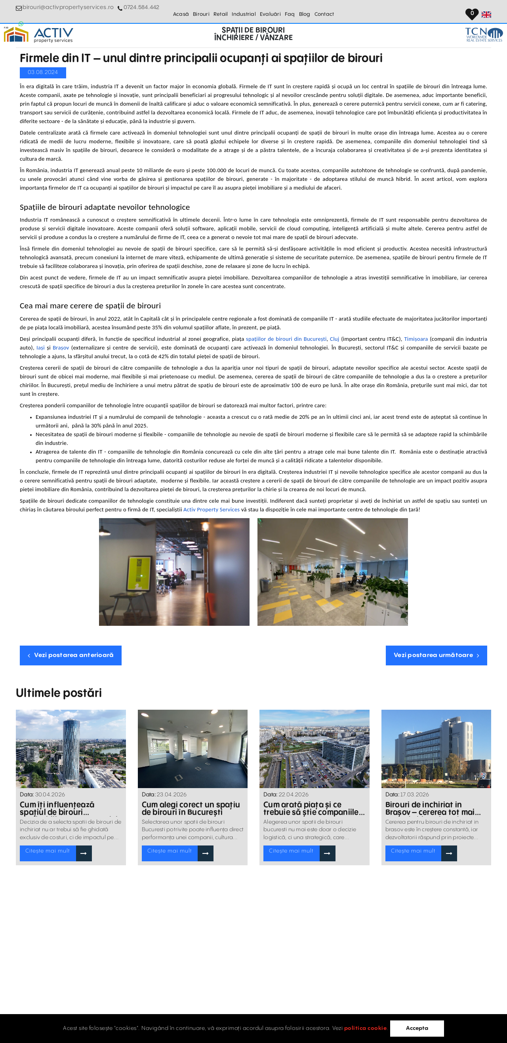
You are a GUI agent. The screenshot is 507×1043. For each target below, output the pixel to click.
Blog (305, 12)
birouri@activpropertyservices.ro (63, 12)
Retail (220, 12)
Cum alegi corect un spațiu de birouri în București (189, 809)
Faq (290, 12)
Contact (324, 12)
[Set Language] (486, 12)
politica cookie (364, 1028)
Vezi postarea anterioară (71, 655)
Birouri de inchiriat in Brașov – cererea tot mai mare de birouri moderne (435, 809)
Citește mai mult (46, 852)
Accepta (418, 1028)
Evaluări (270, 12)
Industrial (244, 12)
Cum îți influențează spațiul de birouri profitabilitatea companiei (69, 809)
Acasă (181, 12)
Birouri (201, 12)
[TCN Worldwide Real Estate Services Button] (472, 36)
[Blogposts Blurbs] (71, 749)
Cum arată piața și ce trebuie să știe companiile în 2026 (313, 809)
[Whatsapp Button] (156, 12)
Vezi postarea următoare (436, 655)
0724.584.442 (130, 12)
